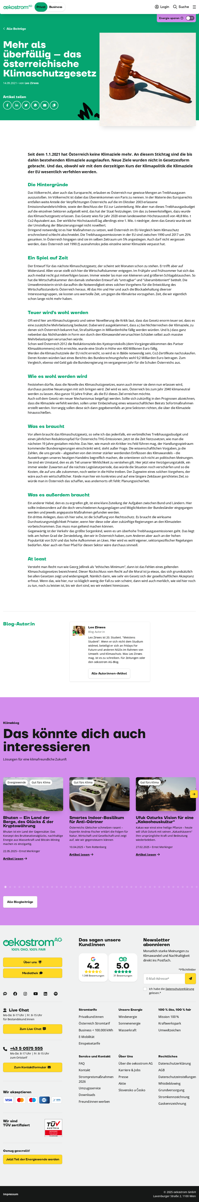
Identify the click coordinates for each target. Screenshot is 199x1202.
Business (55, 7)
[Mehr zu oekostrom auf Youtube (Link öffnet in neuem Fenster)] (35, 994)
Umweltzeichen (169, 1030)
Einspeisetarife (89, 1043)
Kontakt (84, 1070)
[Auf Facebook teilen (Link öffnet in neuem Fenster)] (7, 105)
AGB (161, 1070)
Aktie (122, 1083)
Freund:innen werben (94, 1101)
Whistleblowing (169, 1083)
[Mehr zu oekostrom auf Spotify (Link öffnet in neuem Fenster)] (56, 994)
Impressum (10, 1194)
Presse (123, 1077)
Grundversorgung (171, 1090)
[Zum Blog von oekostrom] (5, 994)
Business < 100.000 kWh (96, 1030)
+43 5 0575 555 (26, 1048)
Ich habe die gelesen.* (171, 991)
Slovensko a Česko (132, 1090)
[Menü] (193, 7)
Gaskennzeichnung (172, 1103)
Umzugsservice (90, 1088)
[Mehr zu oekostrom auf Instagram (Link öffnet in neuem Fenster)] (25, 994)
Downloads (87, 1095)
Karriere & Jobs (130, 1070)
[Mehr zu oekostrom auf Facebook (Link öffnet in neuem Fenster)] (15, 994)
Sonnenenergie (130, 1023)
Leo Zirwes (32, 83)
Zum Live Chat (33, 1029)
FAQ (82, 1063)
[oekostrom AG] (17, 7)
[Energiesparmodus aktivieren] (190, 18)
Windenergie (128, 1017)
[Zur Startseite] (32, 945)
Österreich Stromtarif (94, 1023)
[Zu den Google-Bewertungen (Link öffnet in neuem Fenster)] (93, 967)
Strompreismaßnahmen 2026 (96, 1079)
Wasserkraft (127, 1030)
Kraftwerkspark (169, 1023)
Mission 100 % (168, 1017)
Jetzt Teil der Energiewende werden (32, 1159)
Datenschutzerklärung (180, 989)
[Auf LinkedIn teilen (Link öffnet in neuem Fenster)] (16, 105)
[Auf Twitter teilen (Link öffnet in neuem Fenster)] (26, 105)
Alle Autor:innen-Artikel (109, 686)
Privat (41, 7)
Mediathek (32, 973)
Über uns (33, 962)
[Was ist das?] (182, 18)
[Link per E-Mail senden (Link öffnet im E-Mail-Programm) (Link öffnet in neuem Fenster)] (44, 105)
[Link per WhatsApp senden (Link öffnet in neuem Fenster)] (35, 105)
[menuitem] (162, 7)
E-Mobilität (86, 1037)
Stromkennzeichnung (173, 1097)
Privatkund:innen (91, 1017)
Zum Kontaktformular (32, 1067)
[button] (54, 105)
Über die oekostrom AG (136, 1063)
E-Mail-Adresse (157, 978)
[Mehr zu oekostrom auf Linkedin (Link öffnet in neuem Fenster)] (45, 994)
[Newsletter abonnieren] (190, 978)
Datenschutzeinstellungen (177, 1077)
